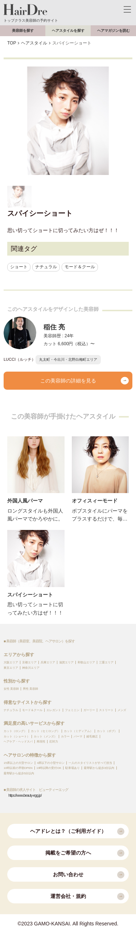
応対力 (53, 741)
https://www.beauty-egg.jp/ (24, 795)
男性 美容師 (30, 688)
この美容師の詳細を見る (84, 381)
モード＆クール (80, 266)
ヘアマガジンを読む (113, 31)
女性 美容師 (11, 688)
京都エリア (29, 662)
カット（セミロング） (45, 731)
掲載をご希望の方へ (85, 853)
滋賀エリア (66, 662)
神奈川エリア (31, 667)
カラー (65, 736)
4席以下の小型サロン (51, 763)
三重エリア (106, 662)
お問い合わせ (89, 874)
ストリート (106, 710)
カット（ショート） (17, 736)
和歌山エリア (86, 662)
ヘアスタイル (34, 43)
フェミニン (72, 710)
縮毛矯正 (92, 736)
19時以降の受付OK (49, 768)
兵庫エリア (48, 662)
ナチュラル (46, 266)
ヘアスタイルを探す (68, 31)
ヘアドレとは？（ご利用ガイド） (77, 831)
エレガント (53, 710)
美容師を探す (23, 31)
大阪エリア (11, 662)
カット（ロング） (15, 731)
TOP (11, 43)
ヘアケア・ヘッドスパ (18, 741)
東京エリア (11, 667)
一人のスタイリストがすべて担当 (90, 763)
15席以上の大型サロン (18, 763)
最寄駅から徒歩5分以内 (19, 773)
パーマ (78, 736)
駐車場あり (72, 768)
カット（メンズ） (45, 736)
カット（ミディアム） (78, 731)
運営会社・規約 (87, 896)
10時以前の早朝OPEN (18, 768)
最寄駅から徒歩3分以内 (99, 768)
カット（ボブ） (107, 731)
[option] (68, 121)
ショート (19, 266)
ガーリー (89, 710)
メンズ (122, 710)
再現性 (41, 741)
